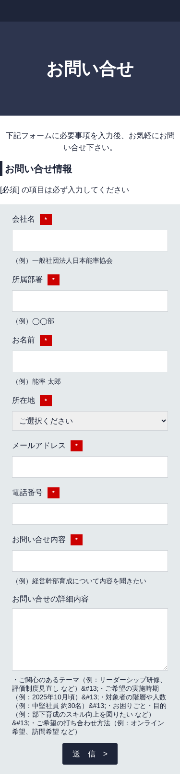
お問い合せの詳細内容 (50, 599)
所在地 (32, 400)
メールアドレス (47, 445)
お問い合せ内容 (47, 539)
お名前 (32, 340)
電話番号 (36, 492)
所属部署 (36, 279)
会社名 (32, 219)
